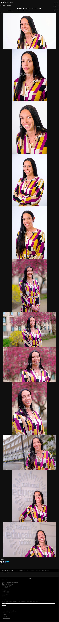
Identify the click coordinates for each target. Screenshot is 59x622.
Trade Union (56, 9)
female (29, 570)
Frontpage (18, 570)
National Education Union (40, 570)
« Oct (3, 596)
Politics (55, 7)
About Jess (56, 2)
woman (48, 570)
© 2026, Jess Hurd (6, 618)
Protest (55, 8)
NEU (45, 570)
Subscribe (4, 605)
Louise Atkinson (33, 570)
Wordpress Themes (6, 610)
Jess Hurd (4, 2)
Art (54, 10)
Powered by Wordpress (7, 612)
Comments (5, 616)
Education (26, 570)
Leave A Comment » (5, 572)
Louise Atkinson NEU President (29, 8)
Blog (55, 5)
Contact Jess (56, 4)
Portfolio (55, 3)
